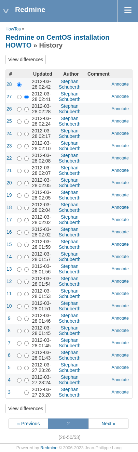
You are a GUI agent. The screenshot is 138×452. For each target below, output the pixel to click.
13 (9, 269)
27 (9, 96)
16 (9, 232)
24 (9, 133)
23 (9, 145)
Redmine (48, 447)
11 (9, 293)
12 (9, 281)
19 (9, 195)
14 (9, 256)
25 (9, 121)
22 (9, 158)
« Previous (28, 423)
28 (9, 84)
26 (9, 109)
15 (9, 244)
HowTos (13, 29)
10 (9, 306)
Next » (108, 423)
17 (9, 219)
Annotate (120, 84)
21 (9, 170)
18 (9, 207)
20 (9, 182)
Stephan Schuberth (70, 84)
